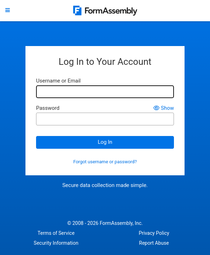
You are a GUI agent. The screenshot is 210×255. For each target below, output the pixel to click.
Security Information (56, 243)
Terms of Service (56, 233)
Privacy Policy (154, 233)
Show (163, 108)
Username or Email (58, 81)
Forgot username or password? (105, 161)
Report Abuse (154, 243)
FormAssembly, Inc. (121, 223)
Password (47, 108)
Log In (105, 142)
